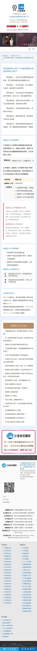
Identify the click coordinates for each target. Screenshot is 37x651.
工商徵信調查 (26, 592)
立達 (4, 56)
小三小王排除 (26, 561)
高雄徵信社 (7, 583)
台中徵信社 (7, 567)
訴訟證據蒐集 (26, 603)
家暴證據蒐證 (26, 572)
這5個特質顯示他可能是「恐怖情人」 (17, 388)
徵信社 (8, 303)
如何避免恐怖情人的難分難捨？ (15, 414)
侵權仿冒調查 (26, 597)
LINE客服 (10, 649)
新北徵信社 (7, 553)
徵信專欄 (4, 636)
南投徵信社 (7, 575)
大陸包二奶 (26, 570)
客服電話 (28, 649)
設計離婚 (25, 559)
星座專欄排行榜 (7, 634)
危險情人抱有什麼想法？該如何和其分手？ (19, 369)
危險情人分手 (26, 575)
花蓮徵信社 (7, 594)
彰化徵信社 (7, 572)
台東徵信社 (7, 592)
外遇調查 (25, 548)
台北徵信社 (7, 550)
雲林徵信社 (7, 570)
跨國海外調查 (26, 600)
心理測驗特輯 (6, 631)
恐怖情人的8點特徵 (11, 392)
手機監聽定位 (26, 583)
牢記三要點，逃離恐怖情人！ (14, 399)
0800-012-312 (7, 313)
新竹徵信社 (7, 561)
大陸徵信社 (7, 597)
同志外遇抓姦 (26, 581)
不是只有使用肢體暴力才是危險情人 (17, 355)
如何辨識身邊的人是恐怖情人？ (15, 418)
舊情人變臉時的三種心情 (13, 384)
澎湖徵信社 (7, 600)
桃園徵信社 (7, 556)
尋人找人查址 (26, 586)
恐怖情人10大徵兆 (11, 396)
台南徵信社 (7, 581)
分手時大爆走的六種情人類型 (14, 422)
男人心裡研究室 (7, 625)
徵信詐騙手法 (26, 605)
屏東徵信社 (7, 586)
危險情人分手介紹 (18, 326)
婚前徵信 (25, 556)
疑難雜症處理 (26, 611)
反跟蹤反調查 (26, 594)
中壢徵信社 (7, 559)
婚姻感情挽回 (26, 564)
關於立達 (6, 297)
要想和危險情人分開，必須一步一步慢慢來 (19, 366)
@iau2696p (6, 502)
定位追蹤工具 (6, 620)
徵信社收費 (29, 307)
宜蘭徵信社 (7, 589)
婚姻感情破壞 (26, 567)
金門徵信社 (7, 603)
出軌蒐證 (25, 550)
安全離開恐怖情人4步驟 (13, 410)
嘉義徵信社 (7, 578)
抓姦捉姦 (25, 553)
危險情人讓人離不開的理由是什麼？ (17, 344)
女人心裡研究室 (7, 628)
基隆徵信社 (7, 548)
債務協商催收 (26, 589)
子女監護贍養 (26, 578)
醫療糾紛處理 (26, 608)
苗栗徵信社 (7, 564)
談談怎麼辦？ (6, 623)
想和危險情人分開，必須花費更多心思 (17, 380)
